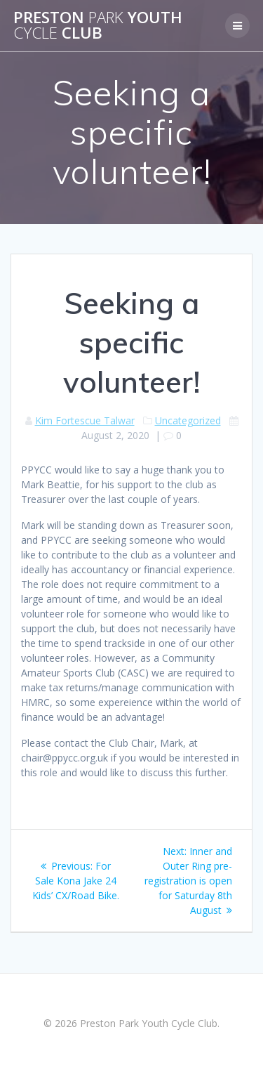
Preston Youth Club (97, 25)
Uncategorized (188, 420)
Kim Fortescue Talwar (85, 420)
